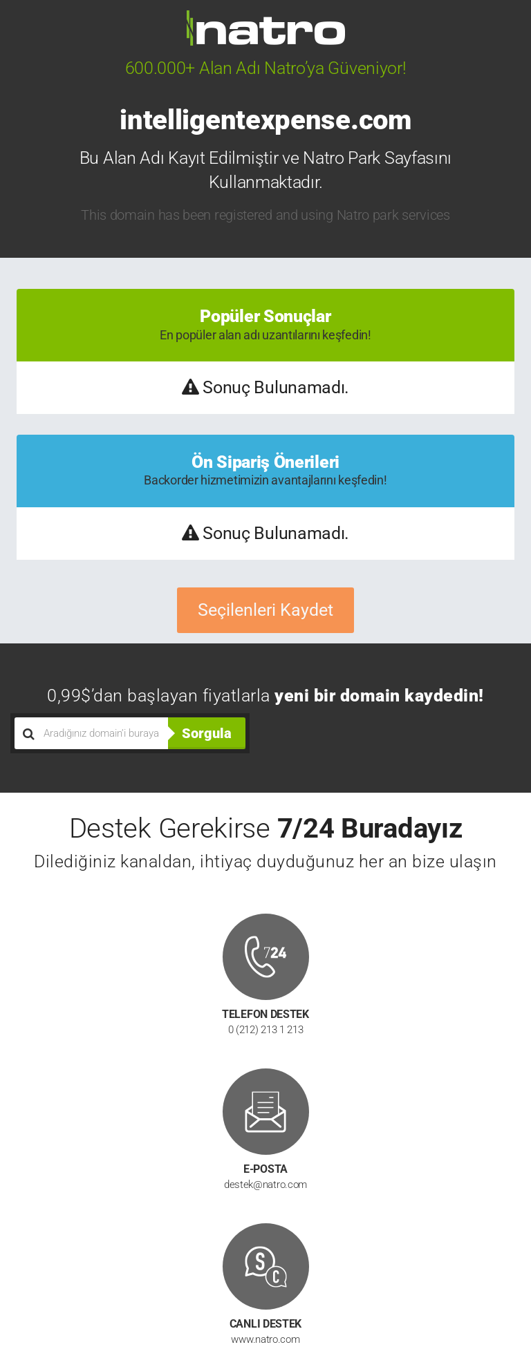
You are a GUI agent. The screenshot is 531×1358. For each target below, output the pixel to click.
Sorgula (207, 733)
